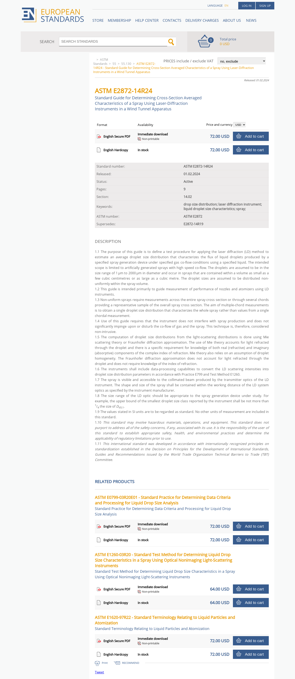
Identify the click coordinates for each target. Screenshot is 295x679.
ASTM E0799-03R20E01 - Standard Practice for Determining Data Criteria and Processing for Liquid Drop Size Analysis (163, 506)
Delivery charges (202, 20)
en (226, 5)
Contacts (172, 20)
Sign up (265, 6)
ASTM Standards (100, 61)
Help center (147, 20)
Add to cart (254, 136)
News (251, 20)
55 (114, 64)
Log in (247, 6)
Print (105, 663)
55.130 (126, 64)
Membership (119, 20)
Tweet (99, 672)
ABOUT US (232, 20)
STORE (98, 20)
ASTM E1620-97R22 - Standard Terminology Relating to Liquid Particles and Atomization (165, 623)
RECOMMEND (130, 663)
